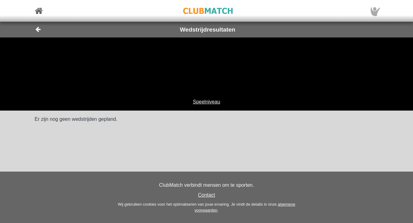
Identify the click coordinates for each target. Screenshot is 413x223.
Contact (206, 195)
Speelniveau (206, 101)
